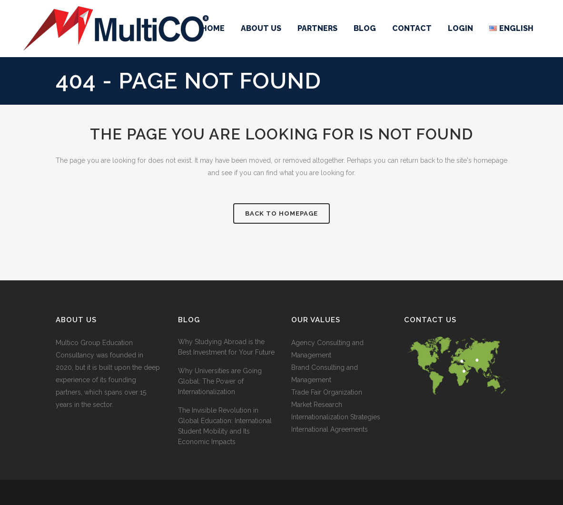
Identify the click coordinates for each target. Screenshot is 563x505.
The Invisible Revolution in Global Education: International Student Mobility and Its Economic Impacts (225, 426)
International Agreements (329, 429)
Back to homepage (281, 213)
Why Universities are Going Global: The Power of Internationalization (220, 381)
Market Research (316, 404)
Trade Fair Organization (326, 392)
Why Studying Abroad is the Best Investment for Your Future (226, 347)
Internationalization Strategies (335, 417)
